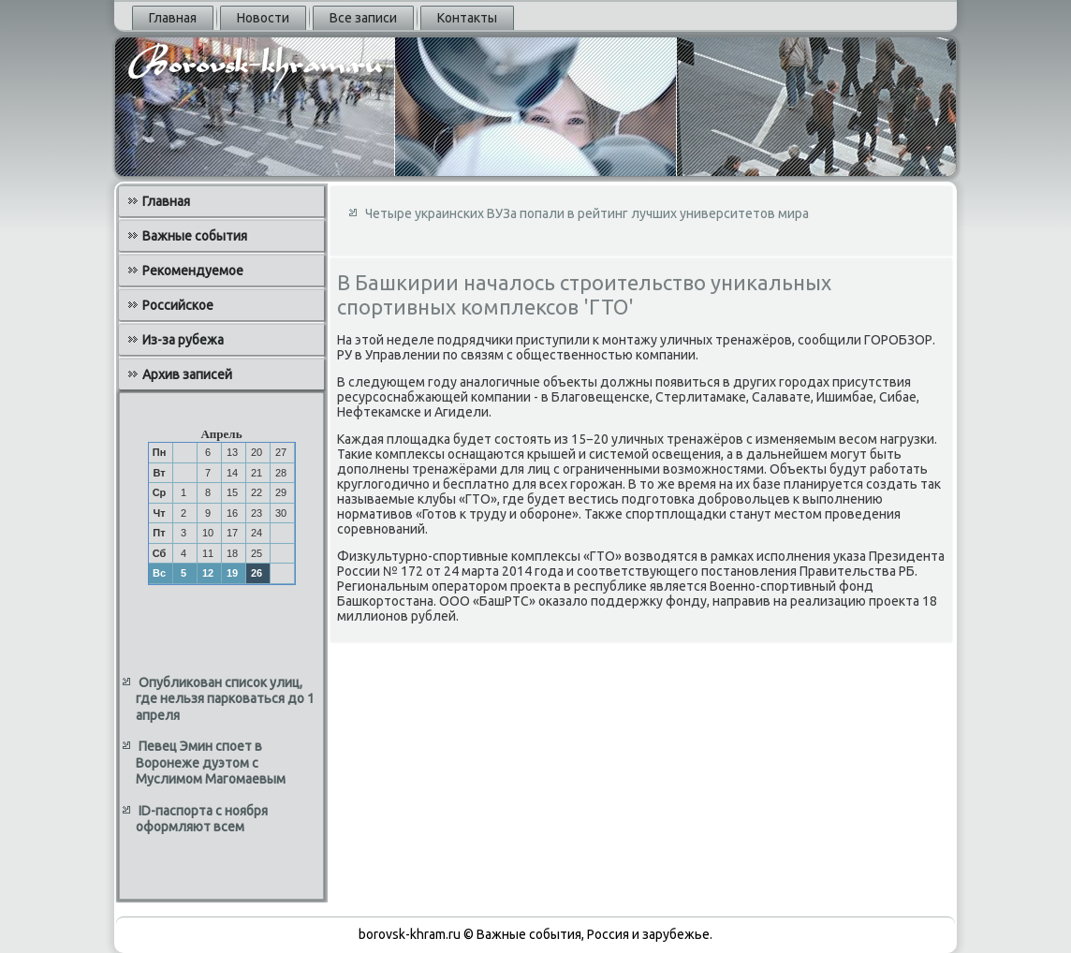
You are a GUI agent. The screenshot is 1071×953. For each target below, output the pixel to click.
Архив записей (187, 374)
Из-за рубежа (183, 339)
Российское (177, 305)
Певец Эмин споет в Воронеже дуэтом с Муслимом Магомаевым (211, 762)
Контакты (467, 17)
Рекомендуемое (192, 270)
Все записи (363, 17)
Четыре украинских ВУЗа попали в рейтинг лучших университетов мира (587, 213)
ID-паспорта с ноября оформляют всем (202, 819)
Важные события (194, 235)
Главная (173, 17)
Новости (263, 17)
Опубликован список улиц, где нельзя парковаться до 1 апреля (225, 699)
